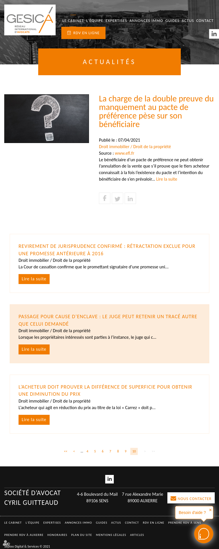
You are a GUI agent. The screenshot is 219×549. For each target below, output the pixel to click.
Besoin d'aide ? (192, 512)
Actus (188, 20)
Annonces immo (146, 20)
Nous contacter (195, 498)
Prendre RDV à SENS (184, 522)
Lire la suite (166, 179)
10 (134, 451)
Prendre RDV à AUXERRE (24, 535)
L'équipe (94, 20)
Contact (205, 20)
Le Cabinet (73, 20)
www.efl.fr (124, 153)
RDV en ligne (86, 32)
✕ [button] (210, 510)
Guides (172, 20)
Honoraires (57, 535)
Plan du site (81, 535)
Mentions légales (111, 535)
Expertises (116, 20)
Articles (137, 535)
